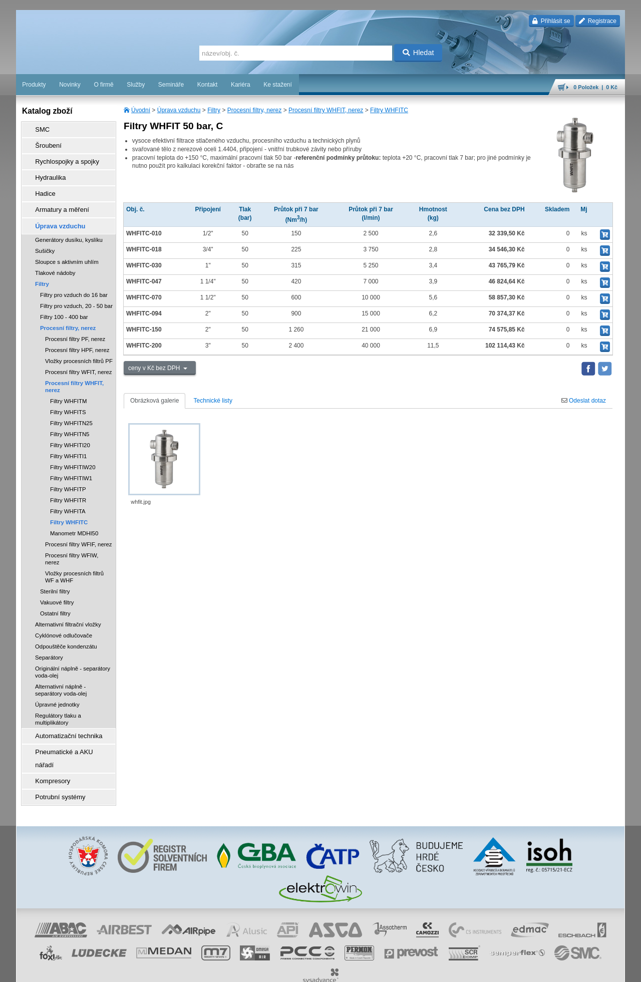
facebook (468, 969)
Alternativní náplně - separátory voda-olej (61, 675)
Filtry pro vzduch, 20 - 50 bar (76, 291)
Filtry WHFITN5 (69, 420)
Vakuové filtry (57, 588)
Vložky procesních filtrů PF (79, 347)
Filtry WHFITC (389, 110)
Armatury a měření (57, 198)
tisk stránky (555, 969)
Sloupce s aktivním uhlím (67, 247)
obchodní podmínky (289, 969)
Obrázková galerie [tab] (154, 400)
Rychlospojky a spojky (61, 156)
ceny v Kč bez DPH (155, 368)
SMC (39, 128)
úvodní (493, 969)
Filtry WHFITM (68, 387)
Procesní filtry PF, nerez (75, 324)
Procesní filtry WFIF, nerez (78, 530)
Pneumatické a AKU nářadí (68, 734)
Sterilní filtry (55, 577)
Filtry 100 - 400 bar (64, 302)
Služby (136, 84)
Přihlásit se (551, 21)
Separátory (49, 643)
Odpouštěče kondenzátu (66, 632)
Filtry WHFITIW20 (72, 453)
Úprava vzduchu (179, 110)
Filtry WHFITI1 (68, 442)
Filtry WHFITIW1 (71, 464)
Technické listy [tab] (213, 400)
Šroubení (44, 142)
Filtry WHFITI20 (70, 431)
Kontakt (207, 84)
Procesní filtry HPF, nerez (77, 336)
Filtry (213, 110)
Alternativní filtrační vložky (68, 610)
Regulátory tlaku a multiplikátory (58, 704)
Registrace (597, 21)
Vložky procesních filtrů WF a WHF (74, 562)
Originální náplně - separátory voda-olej (72, 657)
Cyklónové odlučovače (63, 621)
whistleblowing (434, 969)
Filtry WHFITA (68, 497)
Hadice (41, 184)
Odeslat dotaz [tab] (583, 400)
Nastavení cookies (237, 969)
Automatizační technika (63, 720)
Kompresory (48, 748)
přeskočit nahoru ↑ (597, 969)
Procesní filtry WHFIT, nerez (325, 110)
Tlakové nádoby (55, 258)
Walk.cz (81, 969)
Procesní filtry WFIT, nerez (78, 358)
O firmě (103, 84)
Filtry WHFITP (68, 475)
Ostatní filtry (55, 599)
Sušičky (45, 236)
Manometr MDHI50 (74, 519)
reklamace (398, 969)
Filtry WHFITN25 (71, 409)
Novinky (70, 84)
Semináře (171, 84)
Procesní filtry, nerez (254, 110)
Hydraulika (46, 170)
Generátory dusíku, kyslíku (69, 225)
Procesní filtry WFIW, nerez (71, 544)
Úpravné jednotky (57, 690)
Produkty (34, 84)
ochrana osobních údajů (349, 969)
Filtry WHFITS (68, 398)
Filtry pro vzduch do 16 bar (74, 280)
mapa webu (521, 969)
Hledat (418, 53)
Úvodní (140, 110)
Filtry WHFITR (68, 486)
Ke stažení (277, 84)
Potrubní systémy (55, 762)
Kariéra (240, 84)
